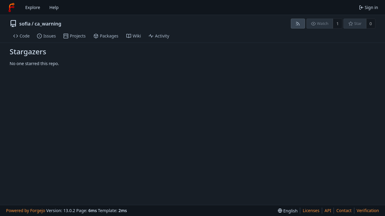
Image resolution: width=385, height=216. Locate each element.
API (328, 210)
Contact (344, 210)
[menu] (287, 211)
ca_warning (48, 24)
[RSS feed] (298, 23)
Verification (368, 210)
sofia (25, 24)
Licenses (311, 210)
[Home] (11, 7)
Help (54, 7)
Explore (32, 7)
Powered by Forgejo (25, 210)
